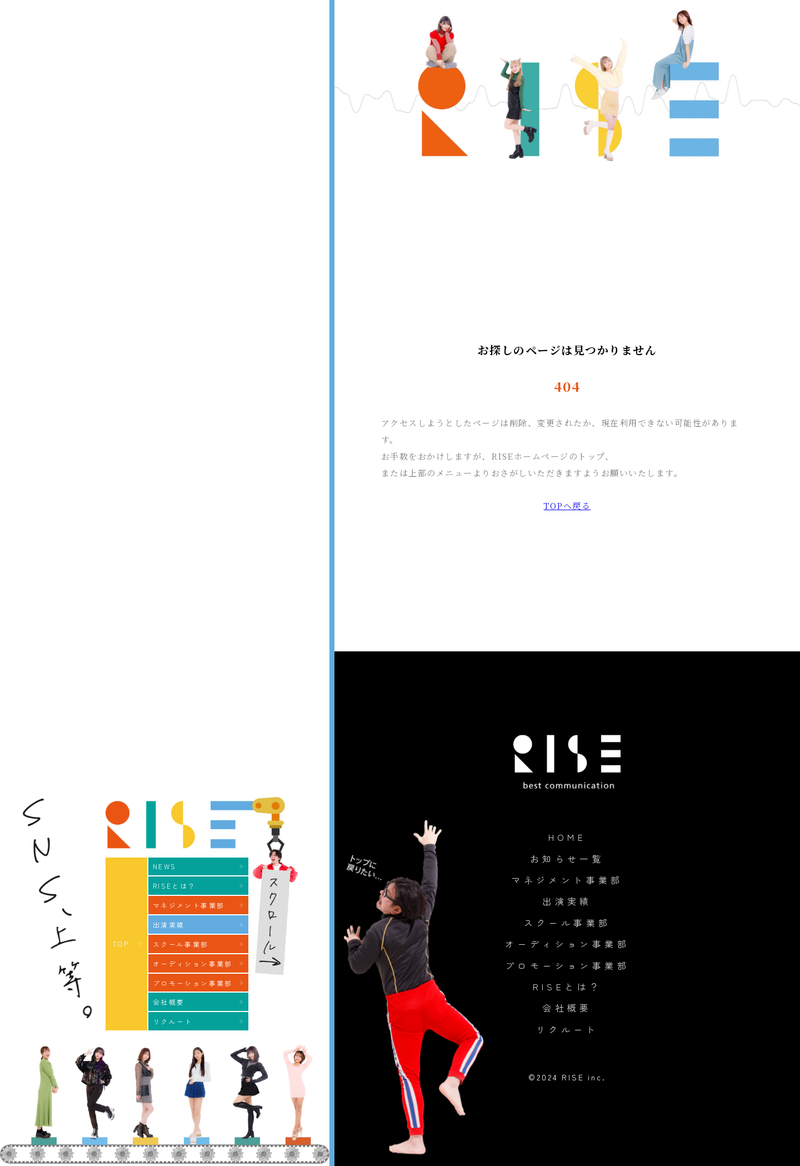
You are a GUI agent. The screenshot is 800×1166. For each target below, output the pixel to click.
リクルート (567, 1029)
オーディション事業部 (567, 943)
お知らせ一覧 (567, 858)
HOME (567, 837)
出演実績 (567, 901)
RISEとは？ (567, 986)
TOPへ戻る (567, 505)
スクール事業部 (567, 922)
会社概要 (567, 1007)
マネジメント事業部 (567, 879)
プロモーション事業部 (567, 965)
